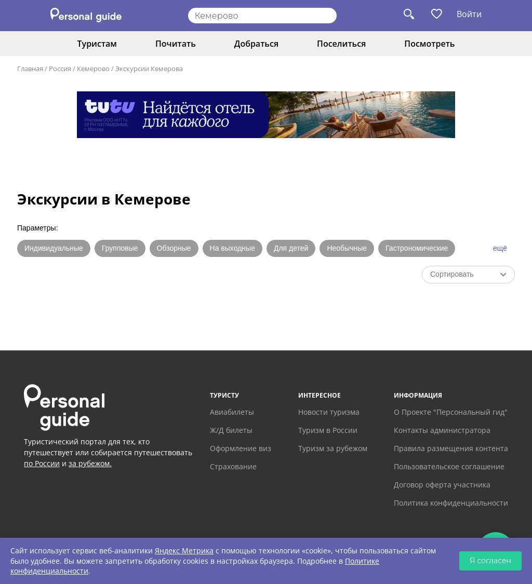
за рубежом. (90, 463)
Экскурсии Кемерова (149, 68)
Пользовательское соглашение (449, 466)
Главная (30, 68)
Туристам (97, 43)
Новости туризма (329, 412)
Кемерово (93, 68)
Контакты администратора (442, 430)
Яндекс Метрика (184, 550)
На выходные (232, 248)
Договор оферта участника (442, 485)
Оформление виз (240, 448)
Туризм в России (327, 430)
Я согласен (490, 560)
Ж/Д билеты (231, 430)
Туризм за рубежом (332, 448)
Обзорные (174, 248)
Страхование (233, 466)
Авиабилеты (232, 412)
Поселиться (341, 43)
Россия (60, 68)
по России (42, 463)
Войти (469, 14)
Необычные (347, 248)
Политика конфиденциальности (451, 503)
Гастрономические (416, 248)
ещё (500, 248)
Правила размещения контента (451, 448)
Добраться (256, 43)
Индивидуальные (53, 248)
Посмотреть (429, 43)
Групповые (120, 248)
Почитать (175, 43)
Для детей (291, 248)
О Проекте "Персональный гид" (451, 412)
